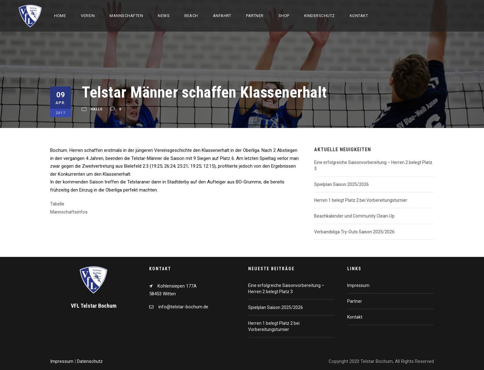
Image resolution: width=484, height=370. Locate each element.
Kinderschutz (319, 15)
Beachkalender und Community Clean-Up (354, 216)
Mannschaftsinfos (69, 212)
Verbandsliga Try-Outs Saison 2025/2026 (354, 231)
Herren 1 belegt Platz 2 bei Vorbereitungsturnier (360, 200)
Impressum (358, 285)
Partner (255, 15)
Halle (96, 109)
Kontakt (359, 15)
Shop (284, 15)
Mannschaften (126, 15)
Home (60, 15)
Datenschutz (90, 361)
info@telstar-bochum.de (183, 307)
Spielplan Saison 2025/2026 (341, 184)
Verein (88, 15)
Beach (191, 15)
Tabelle (57, 204)
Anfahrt (222, 15)
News (164, 15)
